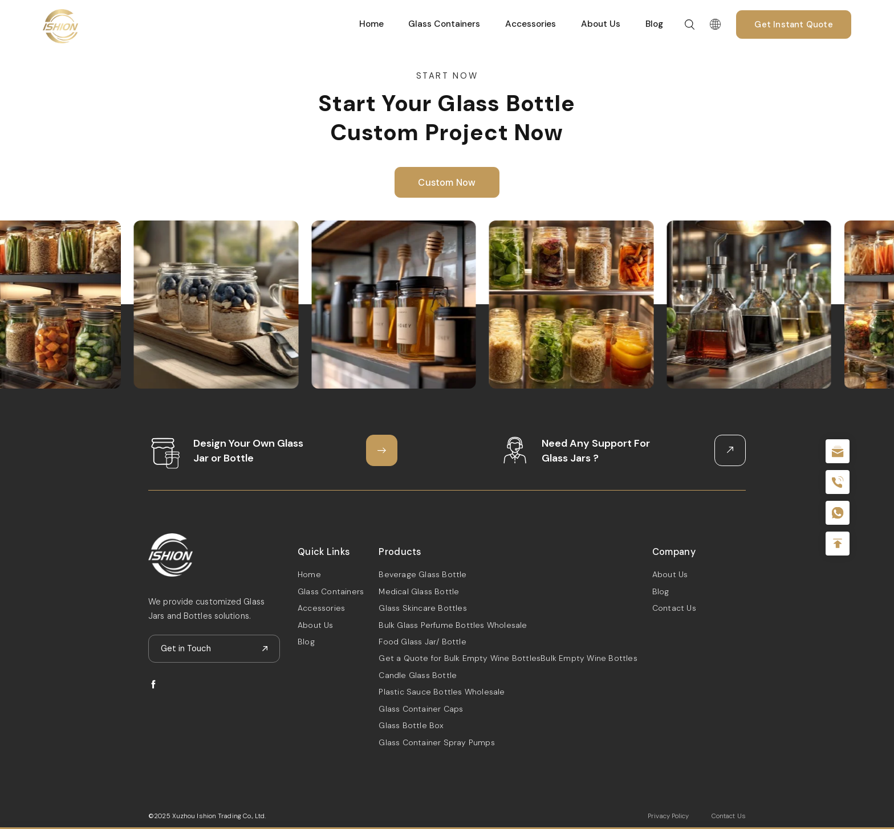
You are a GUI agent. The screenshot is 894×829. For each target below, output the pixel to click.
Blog (654, 24)
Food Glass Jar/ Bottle (422, 641)
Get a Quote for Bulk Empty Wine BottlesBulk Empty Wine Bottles (508, 658)
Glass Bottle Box (411, 725)
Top (838, 544)
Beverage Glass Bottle (422, 574)
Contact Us (674, 608)
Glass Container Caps (421, 709)
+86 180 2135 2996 (838, 482)
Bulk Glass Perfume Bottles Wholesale (453, 625)
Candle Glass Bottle (418, 675)
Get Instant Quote (793, 24)
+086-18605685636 (838, 513)
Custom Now (447, 183)
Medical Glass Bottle (419, 591)
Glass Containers (444, 24)
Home (371, 24)
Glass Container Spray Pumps (436, 742)
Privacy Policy (668, 816)
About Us (600, 24)
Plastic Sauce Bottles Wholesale (442, 692)
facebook (153, 684)
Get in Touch (186, 648)
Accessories (530, 24)
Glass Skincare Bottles (422, 608)
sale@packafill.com (838, 451)
